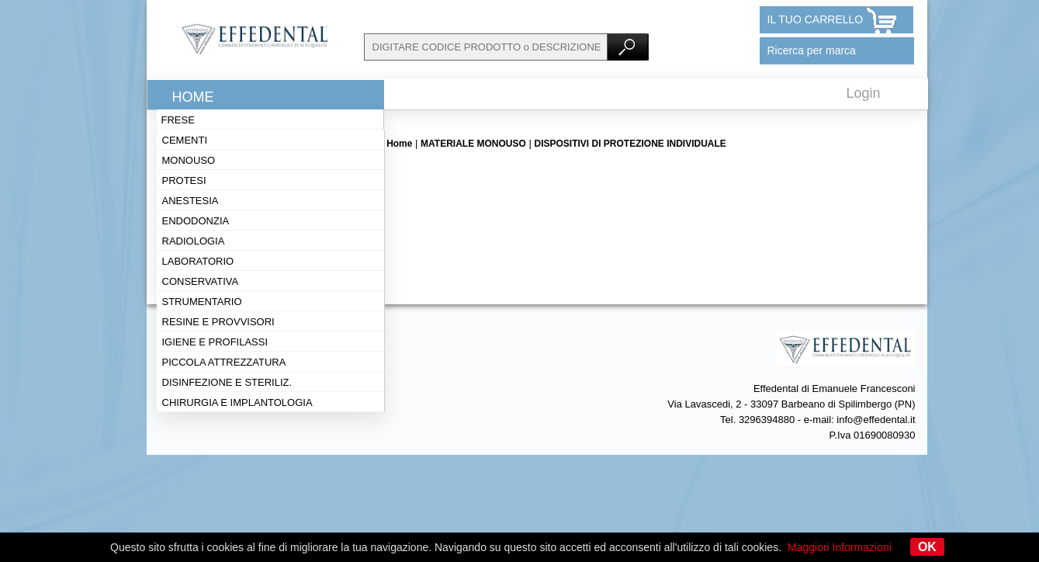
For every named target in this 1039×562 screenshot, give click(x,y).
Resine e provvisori (218, 322)
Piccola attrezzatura (224, 362)
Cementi (185, 140)
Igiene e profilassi (215, 342)
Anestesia (190, 200)
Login (864, 93)
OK (927, 546)
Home (193, 97)
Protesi (184, 180)
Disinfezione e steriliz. (227, 382)
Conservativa (200, 281)
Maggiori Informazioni (840, 547)
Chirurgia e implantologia (237, 402)
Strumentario (202, 301)
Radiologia (193, 241)
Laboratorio (198, 261)
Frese (178, 120)
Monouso (189, 160)
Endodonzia (196, 221)
